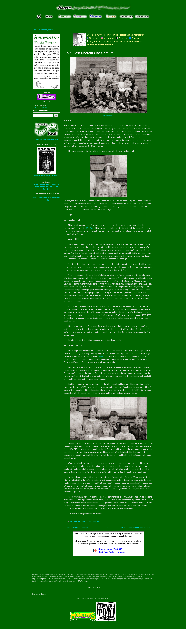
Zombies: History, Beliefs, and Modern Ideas (46, 176)
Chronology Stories (46, 30)
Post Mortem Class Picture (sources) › (136, 527)
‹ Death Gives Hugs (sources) (76, 527)
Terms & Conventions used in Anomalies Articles (46, 199)
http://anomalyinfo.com (41, 579)
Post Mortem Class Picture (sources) (84, 521)
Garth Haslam (130, 574)
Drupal (43, 594)
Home (35, 30)
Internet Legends (41, 108)
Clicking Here (82, 581)
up (108, 527)
